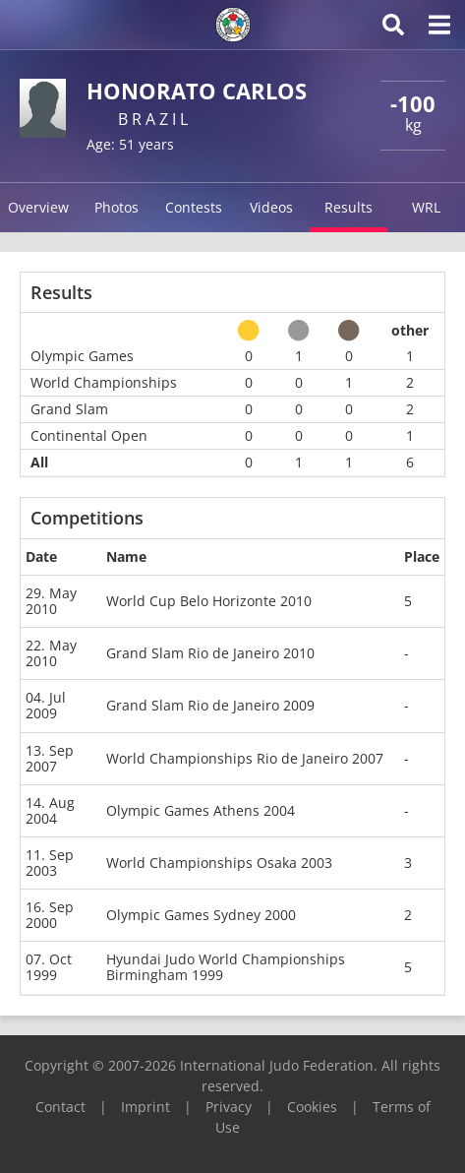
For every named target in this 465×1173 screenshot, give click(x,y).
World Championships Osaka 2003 (219, 862)
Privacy (228, 1106)
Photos (116, 207)
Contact (60, 1106)
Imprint (145, 1106)
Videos (271, 207)
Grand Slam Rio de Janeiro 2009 (210, 705)
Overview (38, 207)
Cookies (312, 1106)
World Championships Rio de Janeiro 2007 (244, 758)
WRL (426, 207)
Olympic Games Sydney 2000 (201, 914)
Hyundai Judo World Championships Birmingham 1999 (225, 967)
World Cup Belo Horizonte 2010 (209, 600)
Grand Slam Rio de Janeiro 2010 (210, 653)
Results (348, 207)
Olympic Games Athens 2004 (200, 810)
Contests (193, 207)
